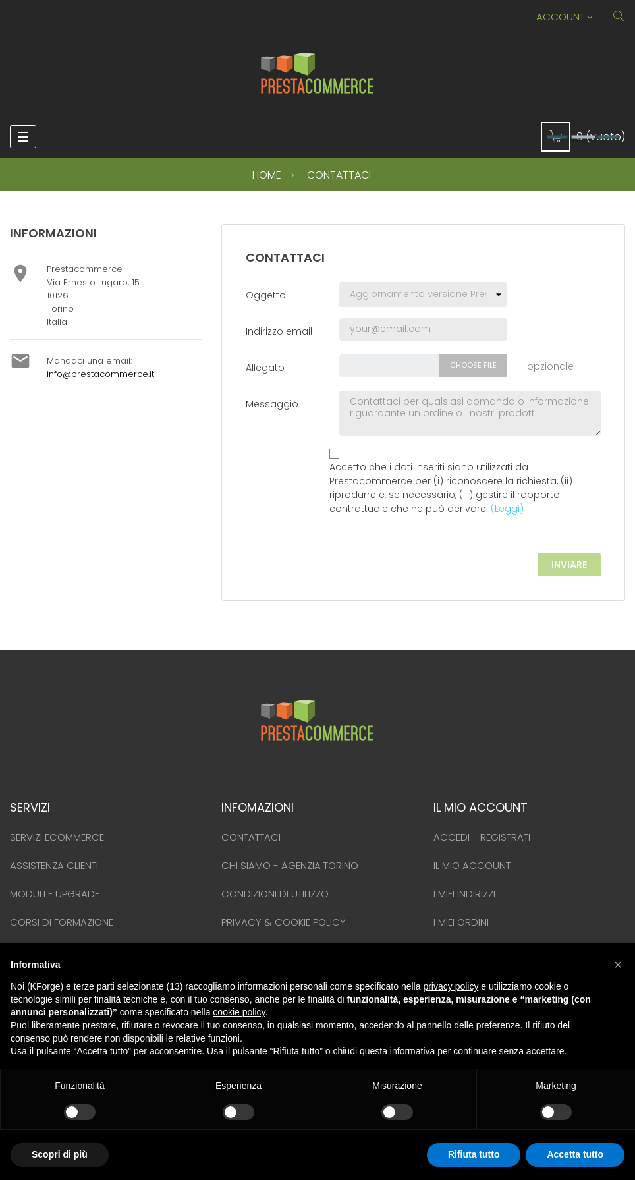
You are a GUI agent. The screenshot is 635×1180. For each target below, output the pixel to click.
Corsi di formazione (61, 922)
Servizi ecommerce (57, 837)
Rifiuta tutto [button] (474, 1154)
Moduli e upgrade (54, 894)
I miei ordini (461, 922)
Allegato (265, 367)
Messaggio (272, 403)
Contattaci (251, 837)
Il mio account (472, 865)
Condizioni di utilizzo (275, 894)
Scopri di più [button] (60, 1154)
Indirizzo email (279, 331)
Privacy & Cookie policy (283, 922)
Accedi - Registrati (481, 837)
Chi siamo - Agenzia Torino (289, 865)
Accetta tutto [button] (575, 1154)
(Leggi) (507, 508)
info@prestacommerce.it (100, 374)
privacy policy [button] (450, 986)
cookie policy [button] (239, 1012)
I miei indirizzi (464, 894)
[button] (617, 964)
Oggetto (266, 295)
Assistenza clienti (54, 865)
